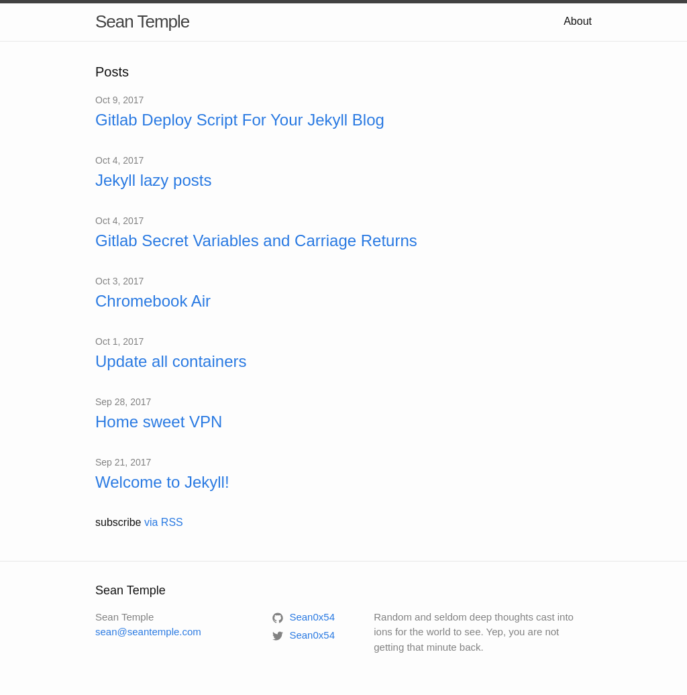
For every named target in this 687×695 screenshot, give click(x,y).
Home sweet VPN (158, 422)
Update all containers (170, 361)
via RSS (163, 522)
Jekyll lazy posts (153, 180)
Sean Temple (142, 21)
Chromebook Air (153, 301)
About (578, 21)
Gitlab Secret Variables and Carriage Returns (256, 240)
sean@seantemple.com (148, 631)
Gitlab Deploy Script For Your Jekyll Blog (239, 120)
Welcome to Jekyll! (162, 482)
